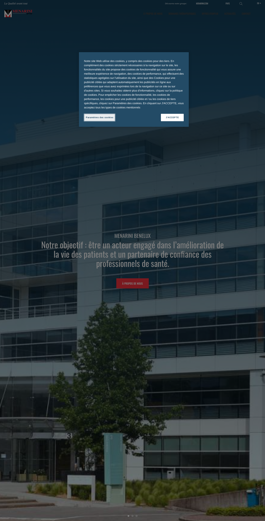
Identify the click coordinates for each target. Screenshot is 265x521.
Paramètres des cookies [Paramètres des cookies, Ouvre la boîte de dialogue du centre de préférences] (99, 117)
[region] (134, 89)
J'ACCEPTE (172, 117)
